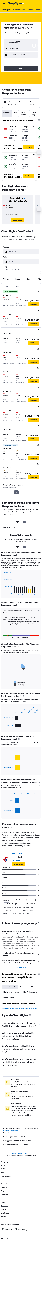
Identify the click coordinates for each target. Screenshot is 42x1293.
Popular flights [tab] (8, 997)
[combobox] (8, 33)
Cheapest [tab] (6, 112)
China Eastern (17, 854)
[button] (3, 3)
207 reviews (16, 860)
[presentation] (31, 27)
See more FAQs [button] (21, 967)
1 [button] (16, 492)
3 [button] (25, 492)
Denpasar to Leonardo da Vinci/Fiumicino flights (19, 1008)
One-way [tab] (34, 114)
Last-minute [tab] (23, 114)
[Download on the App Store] (21, 1229)
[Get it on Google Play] (7, 1229)
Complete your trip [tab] (27, 987)
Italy (26, 1154)
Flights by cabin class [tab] (11, 992)
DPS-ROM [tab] (16, 522)
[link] (17, 220)
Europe (20, 1154)
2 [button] (20, 492)
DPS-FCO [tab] (26, 522)
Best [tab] (15, 112)
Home (14, 1154)
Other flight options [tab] (30, 992)
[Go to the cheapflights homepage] (16, 3)
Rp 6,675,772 (22, 27)
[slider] (39, 272)
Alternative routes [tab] (9, 987)
